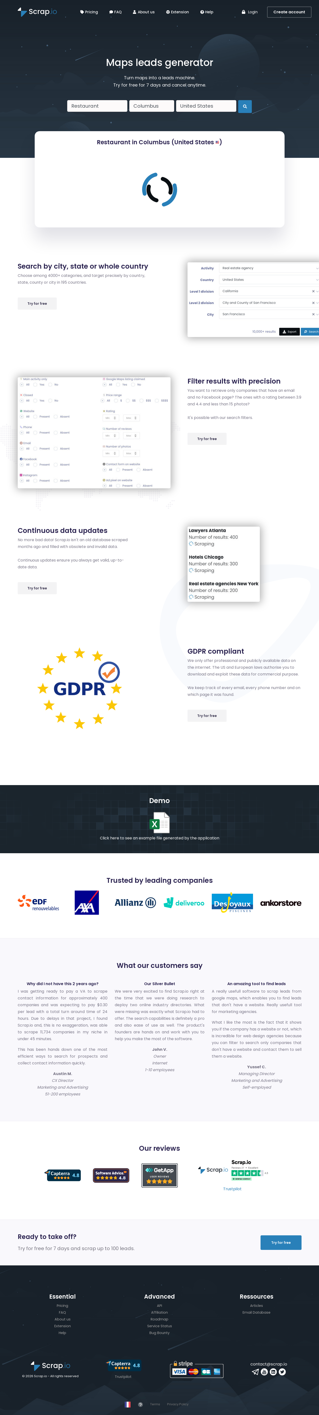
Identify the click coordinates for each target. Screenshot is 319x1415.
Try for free (37, 303)
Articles (256, 1305)
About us (144, 12)
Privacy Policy (177, 1404)
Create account (289, 12)
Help (206, 12)
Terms (155, 1404)
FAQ (115, 12)
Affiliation (159, 1312)
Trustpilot (232, 1189)
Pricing (89, 12)
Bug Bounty (159, 1332)
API (159, 1305)
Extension (177, 12)
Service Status (159, 1326)
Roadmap (159, 1319)
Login (250, 12)
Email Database (256, 1312)
